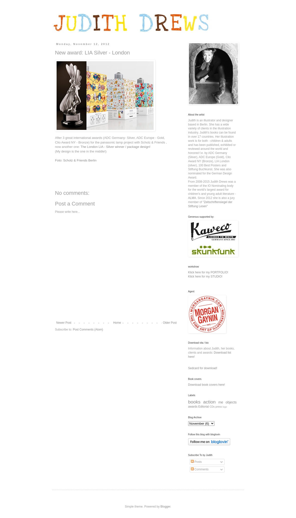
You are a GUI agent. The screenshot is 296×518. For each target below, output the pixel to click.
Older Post (170, 322)
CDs (212, 406)
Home (117, 322)
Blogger (165, 506)
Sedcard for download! (202, 368)
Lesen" (203, 206)
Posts (196, 462)
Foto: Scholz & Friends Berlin (76, 160)
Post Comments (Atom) (88, 329)
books (194, 401)
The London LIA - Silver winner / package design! (116, 147)
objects (231, 402)
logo (225, 406)
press (218, 406)
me (220, 402)
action (209, 401)
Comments (200, 469)
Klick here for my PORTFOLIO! (208, 272)
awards (193, 406)
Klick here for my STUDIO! (205, 276)
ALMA (192, 198)
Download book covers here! (206, 384)
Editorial (203, 406)
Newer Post (63, 322)
